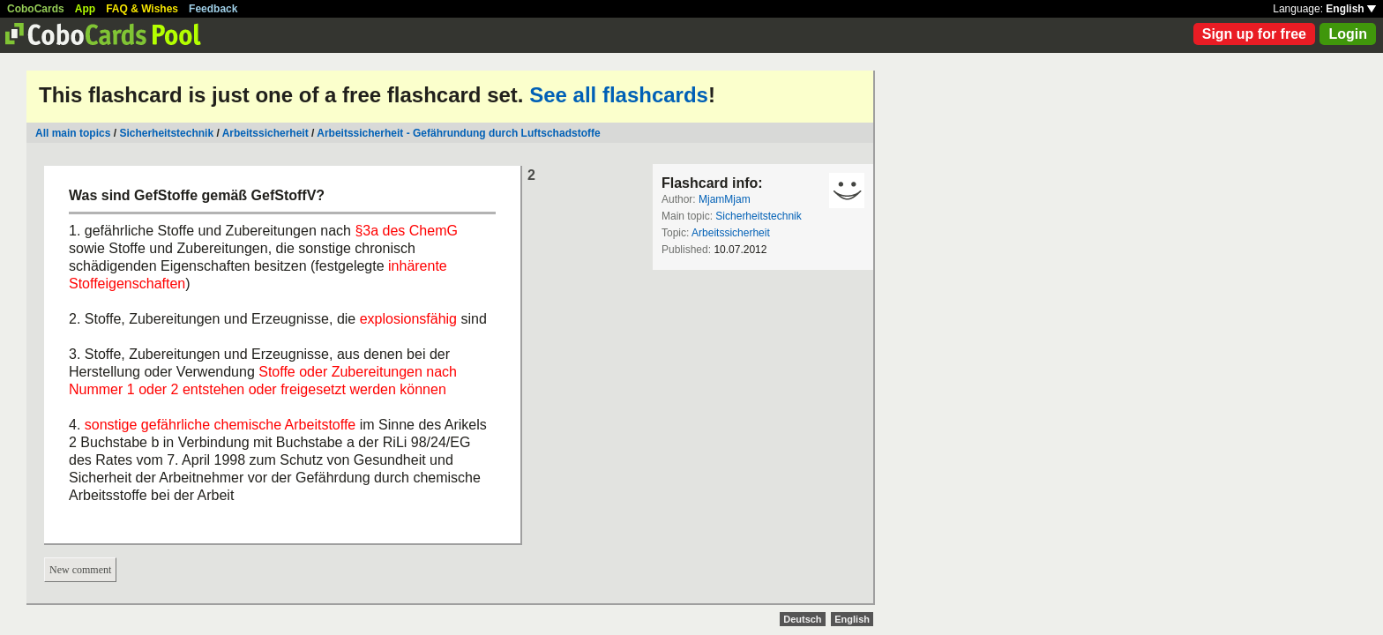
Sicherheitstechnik (166, 133)
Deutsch (802, 619)
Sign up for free (1254, 33)
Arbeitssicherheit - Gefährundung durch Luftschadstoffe (458, 133)
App (85, 9)
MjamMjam (725, 199)
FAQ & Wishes (142, 9)
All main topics (72, 133)
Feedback (213, 9)
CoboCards (35, 9)
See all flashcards (618, 95)
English (1351, 9)
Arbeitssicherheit (265, 133)
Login (1347, 33)
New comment (80, 570)
